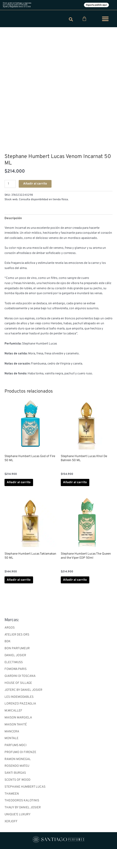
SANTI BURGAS (15, 773)
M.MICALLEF (13, 711)
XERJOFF (11, 821)
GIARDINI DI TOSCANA (20, 676)
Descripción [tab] (13, 218)
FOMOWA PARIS (15, 669)
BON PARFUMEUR (17, 648)
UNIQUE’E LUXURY (17, 814)
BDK (7, 641)
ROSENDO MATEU (16, 766)
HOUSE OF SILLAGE (18, 683)
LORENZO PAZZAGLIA (20, 704)
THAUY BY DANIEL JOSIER (22, 807)
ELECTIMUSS (13, 662)
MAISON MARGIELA (18, 718)
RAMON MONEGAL (17, 759)
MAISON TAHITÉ (15, 725)
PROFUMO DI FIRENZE (20, 752)
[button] (105, 18)
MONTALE (11, 738)
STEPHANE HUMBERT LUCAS (24, 787)
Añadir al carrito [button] (19, 482)
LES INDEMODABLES (19, 697)
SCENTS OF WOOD (17, 780)
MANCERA (11, 731)
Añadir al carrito (35, 184)
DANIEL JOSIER (15, 655)
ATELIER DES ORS (16, 635)
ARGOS (9, 628)
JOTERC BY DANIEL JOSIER (23, 690)
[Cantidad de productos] (10, 184)
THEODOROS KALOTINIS (21, 800)
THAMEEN (11, 794)
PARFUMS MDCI (15, 745)
